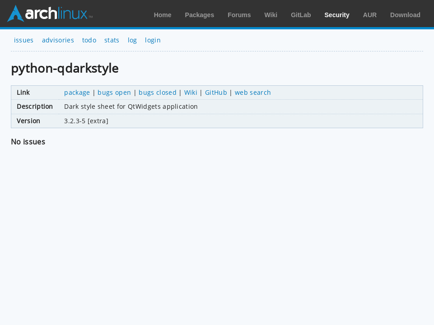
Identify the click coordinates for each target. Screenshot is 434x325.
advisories (58, 40)
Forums (239, 15)
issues (24, 40)
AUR (370, 15)
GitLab (301, 15)
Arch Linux (50, 14)
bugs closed (158, 92)
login (153, 40)
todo (89, 40)
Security (337, 15)
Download (405, 15)
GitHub (216, 92)
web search (253, 92)
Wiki (271, 15)
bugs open (114, 92)
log (132, 40)
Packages (200, 15)
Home (163, 15)
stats (112, 40)
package (77, 92)
